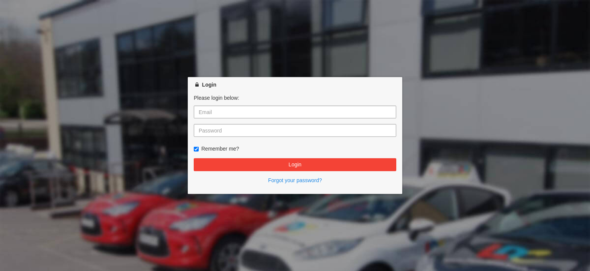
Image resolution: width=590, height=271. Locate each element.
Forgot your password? (295, 180)
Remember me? (216, 149)
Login (295, 164)
